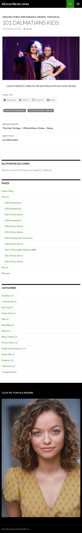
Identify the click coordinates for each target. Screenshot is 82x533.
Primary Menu (78, 4)
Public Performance (24, 17)
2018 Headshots (13, 220)
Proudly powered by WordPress (15, 529)
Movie (5, 330)
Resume (6, 273)
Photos (5, 196)
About (5, 267)
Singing (41, 17)
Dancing (7, 17)
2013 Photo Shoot (14, 243)
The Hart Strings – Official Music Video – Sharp (41, 125)
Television (7, 366)
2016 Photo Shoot (14, 226)
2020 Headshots (13, 208)
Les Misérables (41, 137)
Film (4, 319)
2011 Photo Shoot (14, 261)
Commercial (8, 301)
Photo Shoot (8, 342)
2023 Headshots (13, 202)
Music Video (8, 336)
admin (29, 29)
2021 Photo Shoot (14, 214)
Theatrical (53, 17)
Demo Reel (7, 313)
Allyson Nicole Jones (15, 4)
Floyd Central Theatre (41, 110)
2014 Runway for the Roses (19, 238)
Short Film (7, 354)
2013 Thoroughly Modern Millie (20, 249)
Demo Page (7, 191)
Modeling (6, 325)
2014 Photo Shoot (14, 232)
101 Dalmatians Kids (15, 110)
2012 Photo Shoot (14, 255)
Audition (6, 295)
